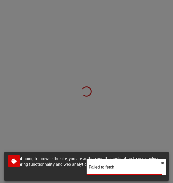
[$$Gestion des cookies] (14, 161)
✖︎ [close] (167, 163)
